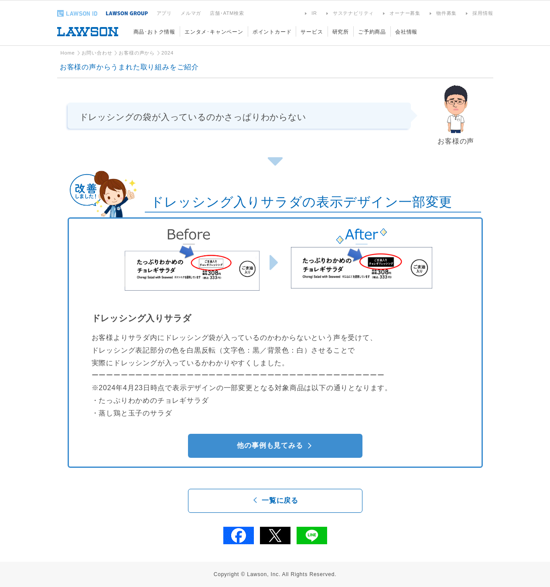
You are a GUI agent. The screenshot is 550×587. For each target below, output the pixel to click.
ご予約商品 (372, 32)
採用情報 (482, 13)
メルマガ (191, 13)
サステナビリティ (353, 13)
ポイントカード (272, 32)
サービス (312, 32)
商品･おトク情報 (154, 32)
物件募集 (446, 13)
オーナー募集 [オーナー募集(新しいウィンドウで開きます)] (404, 13)
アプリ (164, 13)
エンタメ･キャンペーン (213, 32)
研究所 (340, 32)
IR (314, 13)
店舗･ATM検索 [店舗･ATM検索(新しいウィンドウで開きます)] (227, 13)
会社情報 (406, 32)
